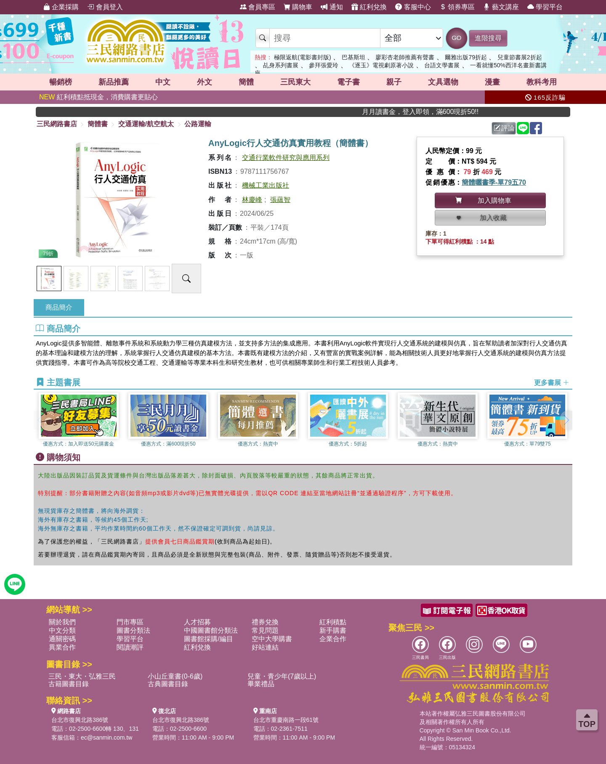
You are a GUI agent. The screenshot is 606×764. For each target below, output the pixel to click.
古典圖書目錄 (168, 683)
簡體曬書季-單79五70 (494, 182)
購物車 (298, 7)
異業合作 (62, 647)
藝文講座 (500, 7)
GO (456, 37)
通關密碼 (62, 638)
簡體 (246, 82)
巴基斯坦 (353, 57)
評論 (504, 128)
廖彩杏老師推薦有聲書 (404, 57)
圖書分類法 (133, 630)
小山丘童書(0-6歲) (175, 676)
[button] (566, 420)
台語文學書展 (442, 65)
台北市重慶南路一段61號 (286, 719)
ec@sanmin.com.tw (106, 737)
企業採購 (61, 7)
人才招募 (197, 622)
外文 (204, 82)
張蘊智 (280, 199)
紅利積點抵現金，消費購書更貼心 (98, 97)
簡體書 (98, 123)
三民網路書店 (57, 123)
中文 (162, 82)
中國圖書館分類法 (211, 630)
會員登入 (104, 7)
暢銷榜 (60, 82)
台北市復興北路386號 (79, 719)
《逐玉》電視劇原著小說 (381, 65)
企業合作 (332, 638)
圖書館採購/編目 (208, 638)
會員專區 (257, 7)
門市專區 (130, 622)
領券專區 (457, 7)
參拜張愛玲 (323, 65)
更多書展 (551, 382)
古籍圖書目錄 (68, 683)
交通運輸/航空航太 (146, 123)
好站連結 (265, 647)
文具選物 (443, 82)
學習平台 (545, 7)
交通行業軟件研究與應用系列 (286, 157)
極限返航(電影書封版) (302, 57)
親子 (393, 82)
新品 (113, 82)
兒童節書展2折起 (519, 57)
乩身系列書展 (280, 65)
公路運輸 (197, 123)
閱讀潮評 (130, 647)
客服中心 (413, 7)
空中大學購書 (272, 638)
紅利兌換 (369, 7)
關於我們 (62, 622)
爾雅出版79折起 (466, 57)
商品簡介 (58, 307)
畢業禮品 (260, 683)
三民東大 (295, 82)
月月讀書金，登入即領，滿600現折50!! (439, 111)
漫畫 (492, 82)
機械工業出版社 (265, 185)
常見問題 (265, 630)
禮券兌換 (265, 622)
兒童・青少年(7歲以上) (281, 676)
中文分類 (62, 630)
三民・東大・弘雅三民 (82, 676)
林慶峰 (252, 199)
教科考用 (541, 82)
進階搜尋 (488, 38)
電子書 (348, 82)
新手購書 (332, 630)
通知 (332, 7)
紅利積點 (332, 622)
